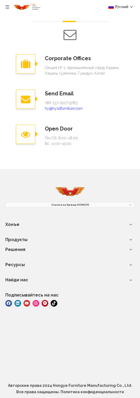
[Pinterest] (45, 302)
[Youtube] (26, 302)
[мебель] (70, 191)
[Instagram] (36, 302)
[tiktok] (54, 302)
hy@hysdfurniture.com (64, 108)
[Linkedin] (17, 302)
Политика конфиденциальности (92, 392)
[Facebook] (8, 302)
